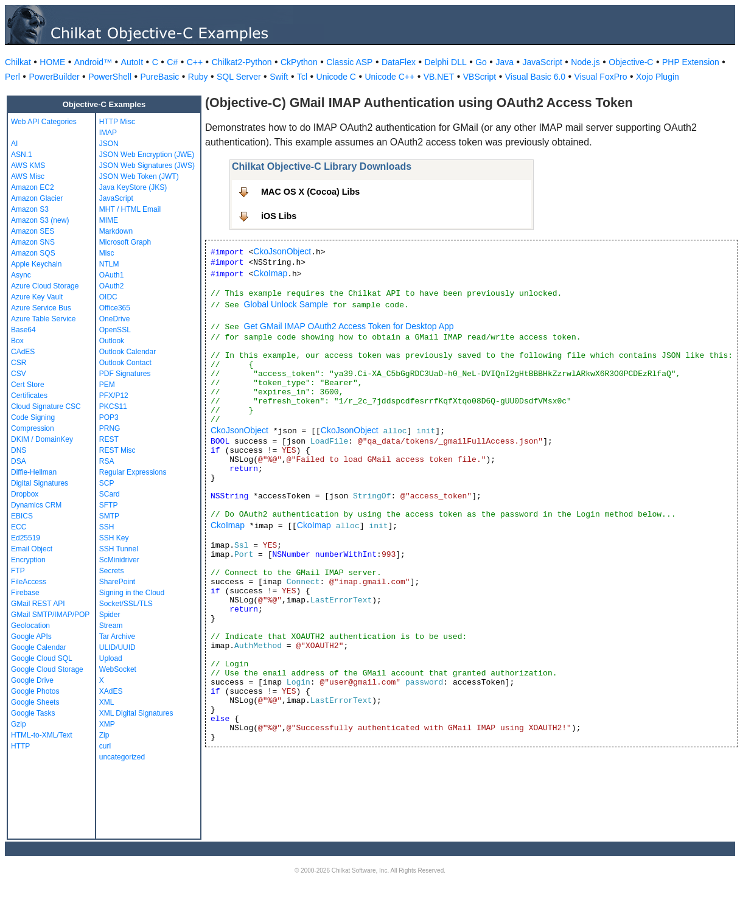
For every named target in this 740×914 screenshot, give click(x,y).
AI (14, 143)
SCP (106, 483)
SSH (106, 527)
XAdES (111, 691)
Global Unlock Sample (286, 304)
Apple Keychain (36, 264)
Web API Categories (44, 121)
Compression (32, 428)
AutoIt (132, 62)
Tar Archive (117, 636)
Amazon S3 (30, 209)
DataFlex (399, 62)
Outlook (111, 341)
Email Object (31, 549)
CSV (18, 373)
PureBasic (160, 77)
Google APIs (31, 636)
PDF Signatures (125, 373)
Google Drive (32, 680)
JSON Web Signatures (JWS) (147, 165)
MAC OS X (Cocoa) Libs (310, 192)
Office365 (114, 308)
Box (17, 341)
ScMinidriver (119, 560)
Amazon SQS (33, 253)
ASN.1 (21, 154)
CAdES (23, 351)
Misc (106, 253)
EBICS (22, 516)
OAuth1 (111, 275)
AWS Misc (27, 176)
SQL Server (239, 77)
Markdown (116, 231)
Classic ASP (349, 62)
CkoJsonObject (282, 251)
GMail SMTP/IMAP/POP (50, 614)
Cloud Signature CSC (46, 406)
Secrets (111, 571)
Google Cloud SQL (41, 658)
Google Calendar (38, 647)
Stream (111, 625)
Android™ (93, 62)
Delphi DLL (445, 62)
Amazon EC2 (32, 187)
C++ (195, 62)
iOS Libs (278, 216)
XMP (107, 724)
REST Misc (117, 450)
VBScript (479, 77)
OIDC (108, 297)
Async (21, 275)
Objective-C (631, 62)
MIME (108, 220)
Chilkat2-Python (242, 62)
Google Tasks (33, 713)
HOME (52, 62)
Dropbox (24, 494)
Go (481, 62)
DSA (18, 461)
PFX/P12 (113, 395)
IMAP (108, 132)
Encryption (28, 560)
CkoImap (270, 273)
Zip (104, 735)
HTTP (20, 746)
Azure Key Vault (37, 297)
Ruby (198, 77)
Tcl (302, 77)
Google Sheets (35, 702)
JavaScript (542, 62)
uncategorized (122, 757)
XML (106, 702)
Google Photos (35, 691)
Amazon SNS (33, 242)
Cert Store (27, 384)
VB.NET (439, 77)
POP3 (109, 417)
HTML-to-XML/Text (41, 735)
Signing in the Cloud (131, 592)
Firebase (25, 592)
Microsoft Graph (125, 242)
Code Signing (33, 417)
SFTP (108, 505)
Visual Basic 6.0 (535, 77)
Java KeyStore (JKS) (133, 187)
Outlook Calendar (127, 351)
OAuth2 (111, 286)
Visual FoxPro (600, 77)
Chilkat (18, 62)
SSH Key (114, 538)
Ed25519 (25, 538)
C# (172, 62)
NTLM (109, 264)
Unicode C (336, 77)
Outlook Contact (125, 362)
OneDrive (114, 319)
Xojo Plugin (657, 77)
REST (109, 439)
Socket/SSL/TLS (126, 603)
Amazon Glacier (37, 198)
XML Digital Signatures (136, 713)
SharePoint (117, 581)
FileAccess (28, 581)
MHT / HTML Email (130, 209)
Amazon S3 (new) (40, 220)
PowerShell (109, 77)
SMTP (109, 516)
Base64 (23, 330)
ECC (18, 527)
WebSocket (117, 669)
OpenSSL (115, 330)
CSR (18, 362)
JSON (109, 143)
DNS (18, 450)
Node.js (585, 62)
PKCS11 (113, 406)
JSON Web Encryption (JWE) (146, 154)
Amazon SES (32, 231)
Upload (110, 658)
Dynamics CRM (36, 505)
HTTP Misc (117, 121)
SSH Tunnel (118, 549)
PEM (107, 384)
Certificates (29, 395)
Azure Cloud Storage (45, 286)
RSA (106, 461)
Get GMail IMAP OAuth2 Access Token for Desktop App (349, 326)
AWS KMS (28, 165)
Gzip (18, 724)
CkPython (299, 62)
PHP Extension (690, 62)
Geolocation (30, 625)
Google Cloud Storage (47, 669)
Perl (12, 77)
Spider (109, 614)
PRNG (109, 428)
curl (105, 746)
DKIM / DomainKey (42, 439)
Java (504, 62)
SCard (109, 494)
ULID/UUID (117, 647)
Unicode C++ (389, 77)
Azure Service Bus (41, 308)
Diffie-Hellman (34, 472)
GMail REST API (38, 603)
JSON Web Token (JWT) (139, 176)
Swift (279, 77)
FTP (18, 571)
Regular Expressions (133, 472)
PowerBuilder (54, 77)
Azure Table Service (43, 319)
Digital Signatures (39, 483)
